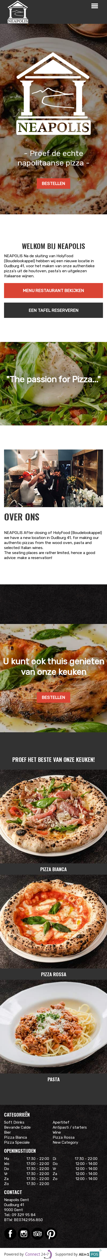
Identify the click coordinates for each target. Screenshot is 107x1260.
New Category (65, 1142)
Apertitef (61, 1122)
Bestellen (53, 183)
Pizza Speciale (17, 1142)
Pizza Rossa (64, 1137)
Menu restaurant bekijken (53, 290)
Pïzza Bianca (15, 1137)
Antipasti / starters (70, 1127)
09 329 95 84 (23, 1215)
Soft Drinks (14, 1122)
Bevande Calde (17, 1127)
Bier (7, 1132)
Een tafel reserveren (54, 310)
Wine (57, 1132)
